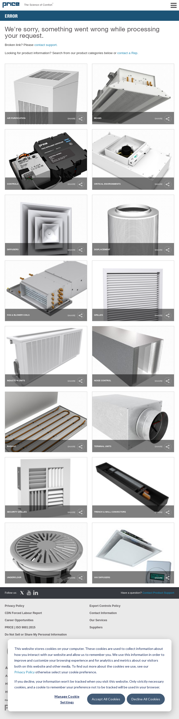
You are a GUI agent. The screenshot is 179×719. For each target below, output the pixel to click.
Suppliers (96, 627)
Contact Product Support (158, 592)
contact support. (46, 45)
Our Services (98, 620)
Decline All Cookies (145, 699)
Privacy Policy (24, 672)
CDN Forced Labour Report (23, 613)
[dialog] (89, 675)
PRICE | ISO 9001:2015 (20, 627)
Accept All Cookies (106, 699)
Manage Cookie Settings (66, 699)
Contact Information (103, 613)
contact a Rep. (127, 53)
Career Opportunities (19, 620)
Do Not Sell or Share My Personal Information (36, 634)
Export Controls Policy (105, 606)
